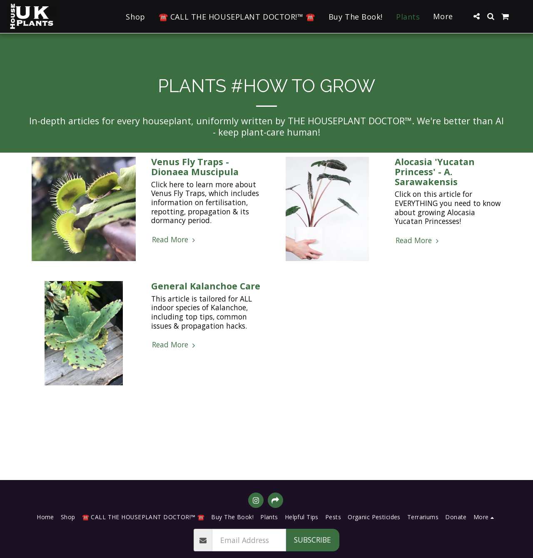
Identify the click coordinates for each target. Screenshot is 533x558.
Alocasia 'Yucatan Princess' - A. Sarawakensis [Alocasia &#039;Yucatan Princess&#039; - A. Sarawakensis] (435, 172)
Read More (174, 239)
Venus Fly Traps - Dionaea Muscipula (195, 167)
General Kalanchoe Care (205, 286)
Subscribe (312, 540)
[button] (476, 16)
